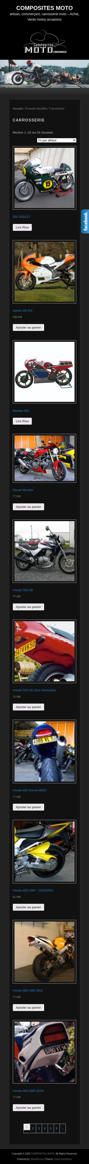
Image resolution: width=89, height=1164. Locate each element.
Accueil (18, 108)
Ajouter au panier (28, 327)
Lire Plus (22, 227)
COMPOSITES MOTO (44, 8)
